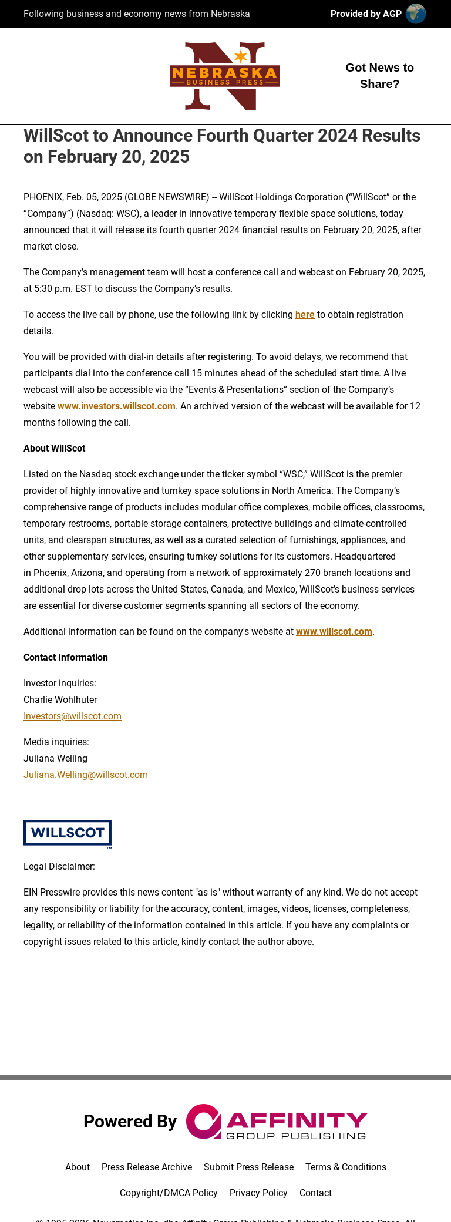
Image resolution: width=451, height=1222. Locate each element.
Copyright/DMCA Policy (169, 1193)
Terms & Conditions (345, 1167)
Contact (315, 1193)
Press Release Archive (147, 1167)
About (77, 1167)
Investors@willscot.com (72, 716)
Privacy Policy (259, 1193)
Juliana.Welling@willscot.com (85, 774)
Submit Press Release (249, 1167)
